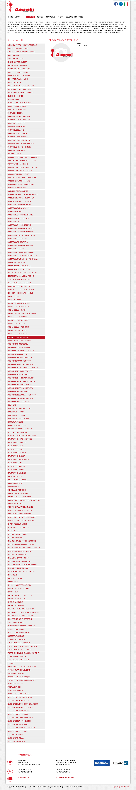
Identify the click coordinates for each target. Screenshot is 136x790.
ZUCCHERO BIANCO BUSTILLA (18, 700)
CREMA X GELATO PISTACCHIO (18, 327)
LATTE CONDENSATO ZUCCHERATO (20, 510)
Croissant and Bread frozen (59, 32)
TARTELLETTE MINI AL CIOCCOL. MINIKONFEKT (24, 646)
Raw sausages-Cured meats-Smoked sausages (52, 28)
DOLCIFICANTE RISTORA (16, 415)
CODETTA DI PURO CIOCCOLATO (19, 181)
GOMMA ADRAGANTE (15, 483)
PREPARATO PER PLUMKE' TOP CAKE (20, 616)
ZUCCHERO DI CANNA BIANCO (18, 711)
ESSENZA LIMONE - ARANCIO (18, 425)
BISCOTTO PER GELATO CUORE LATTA (21, 86)
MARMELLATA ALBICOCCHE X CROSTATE (22, 541)
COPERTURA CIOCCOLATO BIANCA (20, 205)
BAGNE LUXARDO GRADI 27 (17, 62)
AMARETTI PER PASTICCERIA (18, 48)
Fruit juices (52, 30)
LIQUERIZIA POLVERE (15, 537)
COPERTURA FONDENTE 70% (18, 242)
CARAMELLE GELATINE (16, 130)
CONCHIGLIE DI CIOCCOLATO (18, 191)
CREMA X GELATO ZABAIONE (18, 334)
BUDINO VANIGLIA (14, 99)
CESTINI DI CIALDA (14, 154)
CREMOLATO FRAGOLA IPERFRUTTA (20, 364)
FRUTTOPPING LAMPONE (17, 466)
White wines (109, 30)
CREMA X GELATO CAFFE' (17, 310)
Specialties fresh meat (98, 28)
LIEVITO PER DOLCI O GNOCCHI (18, 527)
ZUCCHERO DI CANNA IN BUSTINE (19, 721)
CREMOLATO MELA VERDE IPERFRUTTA (21, 381)
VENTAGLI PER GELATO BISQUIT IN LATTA (22, 680)
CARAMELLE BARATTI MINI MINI (19, 120)
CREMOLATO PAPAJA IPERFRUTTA (20, 391)
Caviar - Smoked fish (28, 28)
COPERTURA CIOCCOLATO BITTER (19, 225)
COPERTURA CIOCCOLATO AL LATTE (20, 215)
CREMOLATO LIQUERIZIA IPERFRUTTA (21, 378)
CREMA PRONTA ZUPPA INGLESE (19, 340)
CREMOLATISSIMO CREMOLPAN (19, 347)
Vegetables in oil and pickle (67, 30)
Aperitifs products (43, 24)
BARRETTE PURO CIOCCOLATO (18, 72)
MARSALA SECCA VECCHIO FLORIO (20, 561)
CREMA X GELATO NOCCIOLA (18, 320)
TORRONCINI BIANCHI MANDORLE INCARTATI (23, 653)
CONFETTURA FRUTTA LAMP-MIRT (20, 201)
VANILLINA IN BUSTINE (16, 673)
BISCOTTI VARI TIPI (14, 82)
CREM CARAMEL (13, 296)
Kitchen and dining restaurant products (90, 26)
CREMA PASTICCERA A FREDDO (19, 303)
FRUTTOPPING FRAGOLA (16, 456)
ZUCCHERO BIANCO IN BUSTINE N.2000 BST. (23, 704)
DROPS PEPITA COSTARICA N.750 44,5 (21, 276)
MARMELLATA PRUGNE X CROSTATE (20, 551)
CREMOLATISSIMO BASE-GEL (18, 344)
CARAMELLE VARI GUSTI (16, 150)
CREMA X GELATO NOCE (16, 323)
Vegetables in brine (111, 26)
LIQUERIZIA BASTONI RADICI (17, 534)
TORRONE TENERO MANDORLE (18, 660)
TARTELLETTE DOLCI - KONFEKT (19, 643)
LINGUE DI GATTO (14, 531)
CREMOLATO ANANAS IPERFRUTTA (20, 354)
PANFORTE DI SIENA (15, 578)
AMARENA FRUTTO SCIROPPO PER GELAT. (22, 45)
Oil (59, 22)
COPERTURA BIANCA (15, 211)
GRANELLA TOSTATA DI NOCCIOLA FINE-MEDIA (24, 500)
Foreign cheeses (44, 22)
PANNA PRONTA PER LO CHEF (18, 588)
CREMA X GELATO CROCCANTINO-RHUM (22, 313)
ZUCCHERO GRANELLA (16, 738)
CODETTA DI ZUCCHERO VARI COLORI (21, 184)
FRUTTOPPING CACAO (15, 446)
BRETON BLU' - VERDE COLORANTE (20, 89)
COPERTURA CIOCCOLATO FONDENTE (21, 232)
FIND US (60, 17)
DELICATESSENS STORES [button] (75, 17)
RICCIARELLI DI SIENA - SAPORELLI (20, 619)
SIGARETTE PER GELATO (16, 629)
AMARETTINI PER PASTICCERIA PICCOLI (21, 52)
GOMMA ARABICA (14, 487)
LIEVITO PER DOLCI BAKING (17, 524)
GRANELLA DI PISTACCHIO (17, 490)
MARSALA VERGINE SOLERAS (18, 568)
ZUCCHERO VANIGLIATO (16, 741)
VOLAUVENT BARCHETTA (17, 683)
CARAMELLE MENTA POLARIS (18, 137)
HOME (10, 17)
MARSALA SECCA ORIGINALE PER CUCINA (22, 565)
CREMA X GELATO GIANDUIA (18, 317)
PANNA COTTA (13, 582)
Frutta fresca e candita (80, 24)
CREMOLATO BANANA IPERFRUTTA (20, 357)
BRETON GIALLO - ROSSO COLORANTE (21, 93)
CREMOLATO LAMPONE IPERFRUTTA (20, 371)
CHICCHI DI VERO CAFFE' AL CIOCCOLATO (22, 160)
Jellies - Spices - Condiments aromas (62, 26)
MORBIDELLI (12, 575)
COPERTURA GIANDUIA (16, 249)
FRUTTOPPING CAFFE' (15, 449)
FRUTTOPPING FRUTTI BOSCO (18, 459)
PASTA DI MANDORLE (15, 602)
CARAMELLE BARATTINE (16, 123)
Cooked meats (73, 28)
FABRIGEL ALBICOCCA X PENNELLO (20, 429)
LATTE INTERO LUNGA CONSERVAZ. (20, 514)
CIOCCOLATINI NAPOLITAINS (18, 164)
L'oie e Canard (112, 28)
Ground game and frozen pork (81, 32)
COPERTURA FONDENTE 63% (18, 239)
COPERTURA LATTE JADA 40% (18, 218)
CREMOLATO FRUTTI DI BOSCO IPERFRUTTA (23, 368)
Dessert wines (17, 32)
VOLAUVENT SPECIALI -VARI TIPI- (19, 694)
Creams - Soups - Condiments (96, 22)
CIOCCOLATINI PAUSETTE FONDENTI (20, 171)
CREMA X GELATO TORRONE (17, 330)
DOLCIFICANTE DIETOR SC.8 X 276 (19, 408)
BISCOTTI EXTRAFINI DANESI (18, 79)
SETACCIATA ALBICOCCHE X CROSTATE (21, 626)
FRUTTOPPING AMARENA (17, 442)
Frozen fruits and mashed (112, 32)
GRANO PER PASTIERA (15, 503)
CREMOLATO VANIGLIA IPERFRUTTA (20, 398)
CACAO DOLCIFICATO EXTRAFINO (19, 103)
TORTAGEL (12, 663)
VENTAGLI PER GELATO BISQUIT (19, 677)
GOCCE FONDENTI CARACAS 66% (19, 266)
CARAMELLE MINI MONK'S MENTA (19, 147)
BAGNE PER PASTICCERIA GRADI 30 (20, 69)
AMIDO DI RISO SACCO (15, 59)
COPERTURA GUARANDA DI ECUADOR (21, 252)
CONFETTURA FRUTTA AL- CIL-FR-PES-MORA (23, 194)
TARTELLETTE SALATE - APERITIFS (20, 650)
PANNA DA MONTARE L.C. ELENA (19, 585)
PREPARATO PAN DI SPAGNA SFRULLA (21, 609)
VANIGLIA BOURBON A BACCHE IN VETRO (22, 667)
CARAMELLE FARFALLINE (16, 126)
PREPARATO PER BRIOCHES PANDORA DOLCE (23, 612)
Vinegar (54, 22)
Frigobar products (58, 24)
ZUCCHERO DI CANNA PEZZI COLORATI (21, 728)
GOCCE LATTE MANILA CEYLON (19, 269)
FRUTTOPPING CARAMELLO (17, 453)
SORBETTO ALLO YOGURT (17, 639)
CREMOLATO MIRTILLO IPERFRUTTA (20, 388)
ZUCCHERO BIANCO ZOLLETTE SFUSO (21, 707)
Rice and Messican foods (29, 26)
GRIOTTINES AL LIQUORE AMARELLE (20, 507)
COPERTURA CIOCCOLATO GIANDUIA (20, 245)
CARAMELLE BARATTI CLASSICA (19, 116)
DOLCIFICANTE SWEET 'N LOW (18, 419)
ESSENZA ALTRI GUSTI (15, 422)
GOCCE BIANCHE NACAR (16, 262)
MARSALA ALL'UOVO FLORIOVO (19, 558)
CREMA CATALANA (14, 300)
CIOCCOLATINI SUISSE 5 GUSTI (18, 174)
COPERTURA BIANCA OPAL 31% (18, 208)
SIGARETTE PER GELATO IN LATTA (19, 633)
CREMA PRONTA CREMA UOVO (18, 337)
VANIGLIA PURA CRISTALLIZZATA (19, 670)
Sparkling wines (28, 32)
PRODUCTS (30, 17)
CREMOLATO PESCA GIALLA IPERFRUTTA (22, 395)
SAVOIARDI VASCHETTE (16, 622)
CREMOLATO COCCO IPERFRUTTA (19, 361)
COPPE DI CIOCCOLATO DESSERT (19, 286)
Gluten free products (28, 24)
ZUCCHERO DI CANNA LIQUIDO (18, 724)
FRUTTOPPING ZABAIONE (17, 473)
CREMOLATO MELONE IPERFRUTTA (20, 385)
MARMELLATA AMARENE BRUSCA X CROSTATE (24, 548)
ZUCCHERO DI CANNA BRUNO (18, 714)
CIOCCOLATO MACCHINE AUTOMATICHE (22, 177)
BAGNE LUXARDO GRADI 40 (17, 65)
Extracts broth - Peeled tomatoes (73, 22)
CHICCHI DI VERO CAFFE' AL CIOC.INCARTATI (23, 157)
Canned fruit (93, 24)
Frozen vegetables (42, 32)
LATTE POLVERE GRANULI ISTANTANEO (21, 520)
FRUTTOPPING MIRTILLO (16, 470)
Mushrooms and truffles (108, 24)
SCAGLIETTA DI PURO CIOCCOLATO (20, 279)
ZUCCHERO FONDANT (15, 734)
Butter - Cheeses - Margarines (28, 22)
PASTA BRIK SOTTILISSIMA (17, 599)
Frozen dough (97, 32)
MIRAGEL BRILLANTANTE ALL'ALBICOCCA (22, 571)
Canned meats (84, 28)
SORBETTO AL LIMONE (16, 636)
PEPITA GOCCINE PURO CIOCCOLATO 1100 (22, 273)
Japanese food (43, 26)
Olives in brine (83, 30)
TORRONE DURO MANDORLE (18, 656)
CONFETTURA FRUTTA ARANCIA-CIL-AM (21, 198)
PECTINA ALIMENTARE (16, 605)
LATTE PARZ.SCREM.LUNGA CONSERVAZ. (22, 517)
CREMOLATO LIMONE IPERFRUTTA (20, 374)
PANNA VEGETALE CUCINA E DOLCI (20, 595)
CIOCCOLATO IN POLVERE (17, 109)
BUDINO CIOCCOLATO (15, 96)
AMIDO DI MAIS (13, 55)
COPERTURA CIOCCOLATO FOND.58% (20, 228)
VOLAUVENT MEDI (14, 687)
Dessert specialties (24, 30)
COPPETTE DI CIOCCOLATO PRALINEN (21, 290)
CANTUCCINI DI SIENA (15, 113)
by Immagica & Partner (121, 787)
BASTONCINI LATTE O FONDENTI (19, 76)
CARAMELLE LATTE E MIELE (17, 133)
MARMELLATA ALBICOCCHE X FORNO (21, 544)
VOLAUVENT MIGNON (15, 690)
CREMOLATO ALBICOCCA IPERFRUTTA (21, 351)
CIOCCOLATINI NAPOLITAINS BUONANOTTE (23, 167)
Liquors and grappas (96, 30)
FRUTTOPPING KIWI (15, 463)
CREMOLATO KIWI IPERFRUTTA (18, 402)
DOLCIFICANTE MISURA (16, 412)
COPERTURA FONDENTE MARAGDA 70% (21, 235)
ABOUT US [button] (19, 17)
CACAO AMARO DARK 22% (17, 106)
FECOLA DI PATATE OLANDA (17, 432)
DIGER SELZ (12, 405)
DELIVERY (40, 17)
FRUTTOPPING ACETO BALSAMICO (20, 439)
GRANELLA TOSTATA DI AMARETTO (20, 493)
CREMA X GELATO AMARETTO (18, 306)
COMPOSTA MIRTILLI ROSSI (17, 188)
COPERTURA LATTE (14, 222)
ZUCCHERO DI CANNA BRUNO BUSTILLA (21, 717)
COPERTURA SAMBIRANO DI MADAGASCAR (23, 259)
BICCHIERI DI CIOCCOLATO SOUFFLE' (20, 293)
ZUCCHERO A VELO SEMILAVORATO (20, 697)
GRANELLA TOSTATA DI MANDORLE (20, 497)
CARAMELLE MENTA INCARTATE (19, 140)
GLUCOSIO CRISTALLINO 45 (17, 480)
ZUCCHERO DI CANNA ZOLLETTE (19, 731)
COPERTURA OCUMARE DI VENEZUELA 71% (23, 256)
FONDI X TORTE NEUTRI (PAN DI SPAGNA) (22, 436)
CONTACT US (50, 17)
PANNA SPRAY (13, 592)
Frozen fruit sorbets (39, 30)
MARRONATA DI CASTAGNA (17, 554)
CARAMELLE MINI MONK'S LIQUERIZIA (21, 143)
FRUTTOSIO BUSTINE (15, 476)
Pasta (68, 24)
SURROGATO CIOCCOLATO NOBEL (19, 283)
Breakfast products (114, 22)
